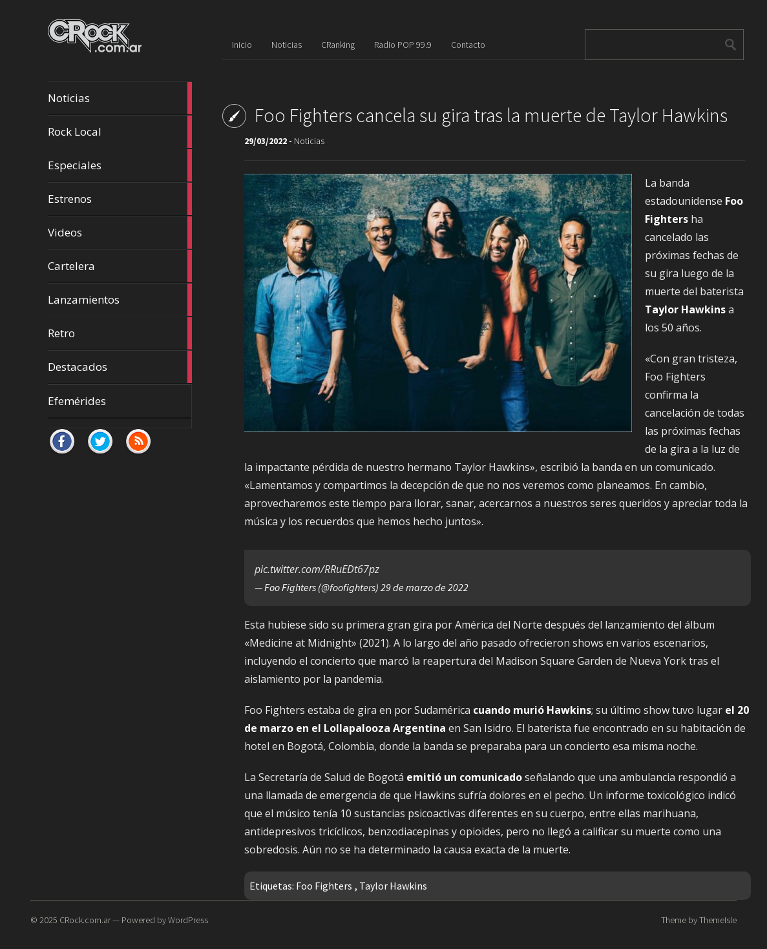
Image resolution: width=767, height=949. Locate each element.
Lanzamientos (120, 300)
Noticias (120, 98)
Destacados (120, 367)
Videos (120, 232)
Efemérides (77, 400)
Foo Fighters (324, 885)
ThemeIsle (718, 920)
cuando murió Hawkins (532, 710)
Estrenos (120, 199)
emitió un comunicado (464, 777)
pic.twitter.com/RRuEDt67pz (317, 569)
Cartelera (120, 266)
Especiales (120, 165)
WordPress (188, 920)
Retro (120, 333)
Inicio (242, 44)
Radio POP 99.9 (403, 44)
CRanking (338, 44)
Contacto (468, 44)
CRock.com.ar (84, 920)
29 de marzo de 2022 (424, 587)
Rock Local (120, 132)
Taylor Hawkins (393, 885)
